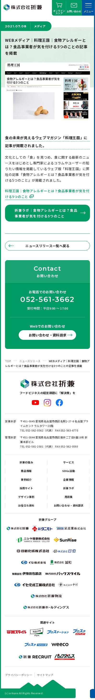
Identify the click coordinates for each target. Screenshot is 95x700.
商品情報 (26, 471)
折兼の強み (26, 462)
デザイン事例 (26, 497)
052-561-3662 (47, 299)
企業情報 (68, 479)
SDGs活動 (68, 471)
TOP (8, 361)
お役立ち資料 (26, 505)
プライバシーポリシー (18, 675)
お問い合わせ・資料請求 (48, 335)
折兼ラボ (68, 488)
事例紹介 (26, 479)
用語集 (69, 497)
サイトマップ (45, 675)
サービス (68, 462)
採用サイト (26, 488)
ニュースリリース (29, 361)
